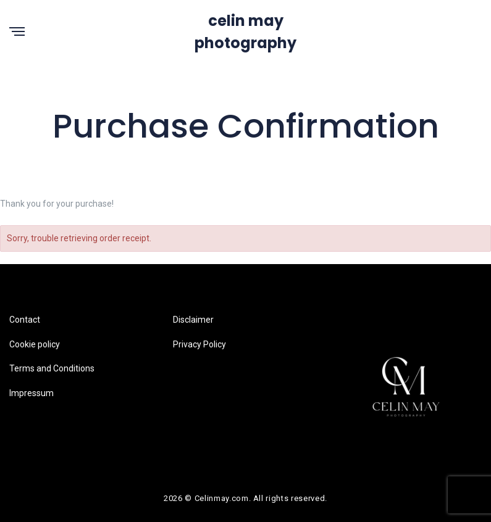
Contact (24, 320)
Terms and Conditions (51, 368)
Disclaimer (193, 320)
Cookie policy (34, 344)
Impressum (31, 393)
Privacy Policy (199, 344)
